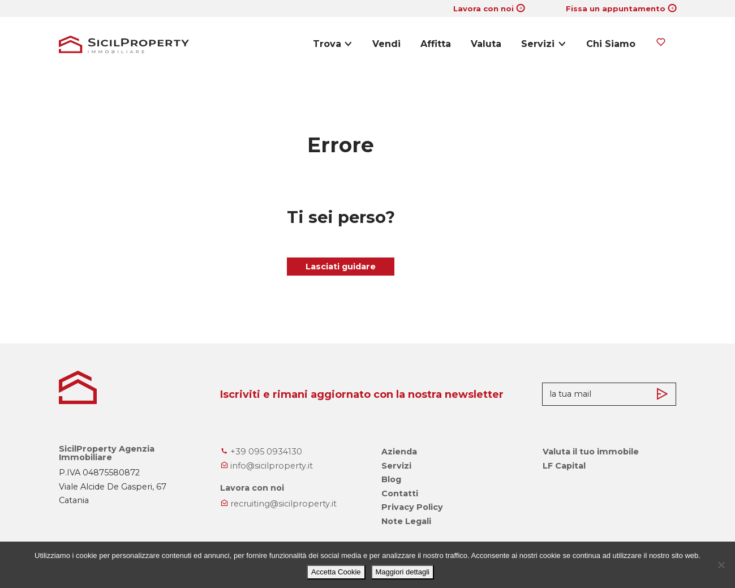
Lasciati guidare (341, 266)
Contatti (399, 493)
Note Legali (406, 521)
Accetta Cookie (335, 572)
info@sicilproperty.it (266, 466)
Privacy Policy (412, 507)
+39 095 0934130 (261, 452)
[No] (721, 564)
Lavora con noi (483, 8)
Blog (391, 479)
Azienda (399, 452)
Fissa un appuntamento (615, 8)
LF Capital (564, 466)
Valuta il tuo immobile (591, 452)
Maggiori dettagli (402, 572)
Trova (327, 43)
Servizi (538, 43)
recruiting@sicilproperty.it (278, 504)
